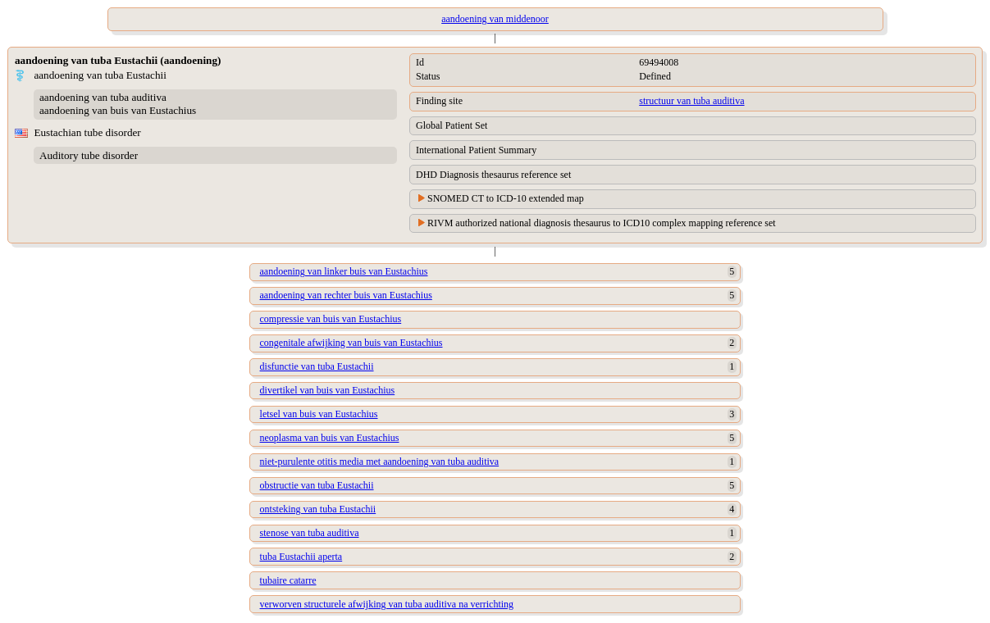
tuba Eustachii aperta (301, 556)
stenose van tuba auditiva (309, 533)
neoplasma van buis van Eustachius (329, 437)
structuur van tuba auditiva (691, 101)
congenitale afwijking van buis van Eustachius (351, 342)
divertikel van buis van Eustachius (327, 390)
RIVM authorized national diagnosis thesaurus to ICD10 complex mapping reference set (601, 223)
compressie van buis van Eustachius (331, 319)
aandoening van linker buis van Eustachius (344, 271)
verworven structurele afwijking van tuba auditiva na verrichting (387, 604)
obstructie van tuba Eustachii (317, 485)
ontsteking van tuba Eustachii (318, 509)
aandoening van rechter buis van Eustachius (346, 295)
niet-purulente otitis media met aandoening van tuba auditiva (380, 461)
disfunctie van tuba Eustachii (317, 366)
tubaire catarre (288, 580)
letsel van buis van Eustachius (319, 414)
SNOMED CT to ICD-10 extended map (505, 198)
